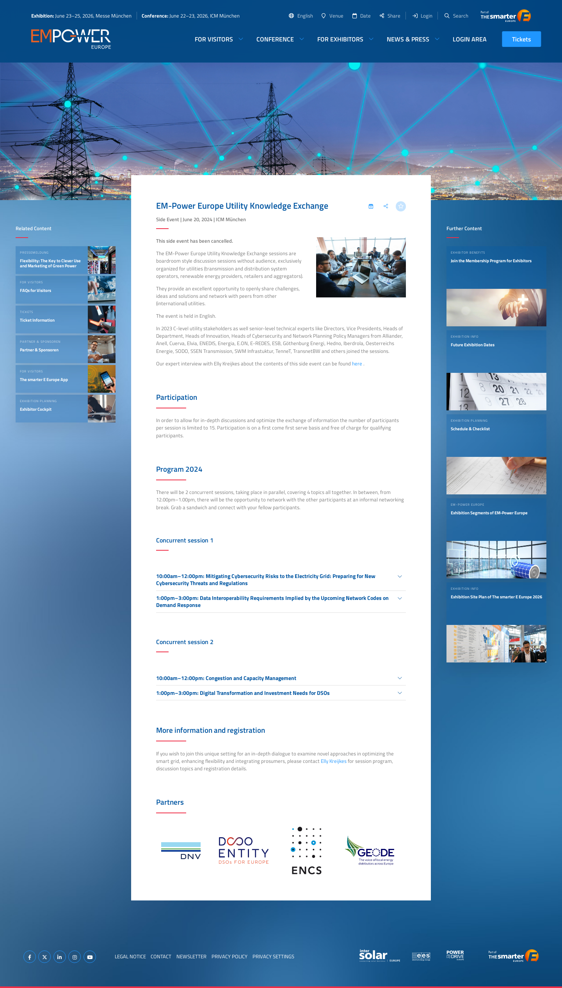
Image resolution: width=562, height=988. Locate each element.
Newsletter (191, 956)
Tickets (521, 39)
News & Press (408, 39)
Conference (275, 39)
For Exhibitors (340, 39)
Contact (161, 956)
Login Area (470, 39)
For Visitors (214, 39)
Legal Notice (130, 956)
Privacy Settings (273, 956)
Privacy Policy (229, 956)
